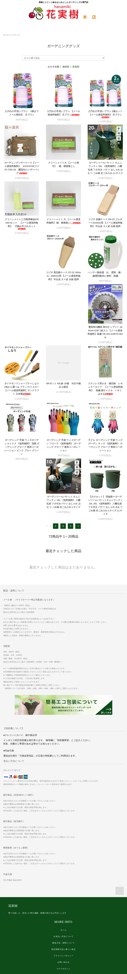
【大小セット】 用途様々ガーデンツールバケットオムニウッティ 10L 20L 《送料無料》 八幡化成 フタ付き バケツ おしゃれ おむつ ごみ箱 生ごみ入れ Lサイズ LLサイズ (63, 461)
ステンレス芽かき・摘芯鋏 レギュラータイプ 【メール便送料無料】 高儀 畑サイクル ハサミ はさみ (105, 340)
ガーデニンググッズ (11, 35)
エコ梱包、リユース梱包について (63, 950)
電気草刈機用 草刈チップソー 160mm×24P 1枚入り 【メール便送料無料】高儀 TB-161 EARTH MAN (105, 284)
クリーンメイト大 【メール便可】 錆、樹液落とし (63, 164)
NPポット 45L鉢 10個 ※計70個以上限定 (63, 337)
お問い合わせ (64, 918)
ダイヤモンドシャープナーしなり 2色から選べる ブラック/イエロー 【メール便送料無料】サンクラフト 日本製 (21, 340)
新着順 (75, 66)
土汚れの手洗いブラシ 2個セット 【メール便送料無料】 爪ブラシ (105, 114)
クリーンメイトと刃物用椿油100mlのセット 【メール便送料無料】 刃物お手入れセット (22, 224)
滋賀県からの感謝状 (63, 944)
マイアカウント (64, 924)
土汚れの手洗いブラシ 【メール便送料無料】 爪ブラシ (63, 113)
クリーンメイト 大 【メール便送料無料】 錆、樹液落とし (63, 221)
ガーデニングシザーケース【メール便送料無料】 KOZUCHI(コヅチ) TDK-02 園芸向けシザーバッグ (21, 167)
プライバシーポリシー (63, 911)
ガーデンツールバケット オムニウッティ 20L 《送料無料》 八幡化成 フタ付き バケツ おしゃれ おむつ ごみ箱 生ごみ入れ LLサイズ (105, 167)
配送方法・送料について (63, 898)
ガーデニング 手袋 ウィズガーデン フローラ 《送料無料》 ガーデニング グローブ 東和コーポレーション (63, 397)
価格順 (65, 66)
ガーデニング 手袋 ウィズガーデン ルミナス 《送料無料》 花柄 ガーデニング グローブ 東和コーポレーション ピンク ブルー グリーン (21, 399)
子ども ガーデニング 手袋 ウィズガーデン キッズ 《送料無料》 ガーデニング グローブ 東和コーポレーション (105, 397)
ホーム (63, 886)
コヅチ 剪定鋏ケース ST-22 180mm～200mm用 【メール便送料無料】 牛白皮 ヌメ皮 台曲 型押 (21, 277)
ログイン (63, 937)
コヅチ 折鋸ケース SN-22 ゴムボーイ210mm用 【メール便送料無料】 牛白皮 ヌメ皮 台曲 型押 (105, 223)
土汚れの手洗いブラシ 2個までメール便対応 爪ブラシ (22, 113)
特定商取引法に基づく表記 (63, 905)
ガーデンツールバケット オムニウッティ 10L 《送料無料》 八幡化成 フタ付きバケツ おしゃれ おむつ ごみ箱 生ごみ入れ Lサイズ (21, 457)
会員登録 (63, 931)
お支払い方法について (63, 892)
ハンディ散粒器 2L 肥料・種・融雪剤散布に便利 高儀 (63, 276)
